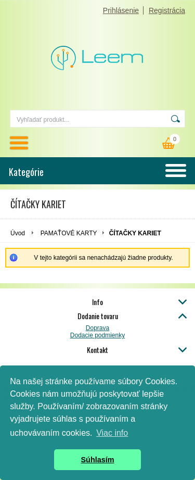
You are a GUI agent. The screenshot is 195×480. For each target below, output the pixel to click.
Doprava (97, 328)
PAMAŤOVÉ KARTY (69, 233)
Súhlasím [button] (97, 460)
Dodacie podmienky (97, 335)
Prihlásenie (121, 10)
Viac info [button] (112, 432)
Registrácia (167, 10)
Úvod (17, 233)
